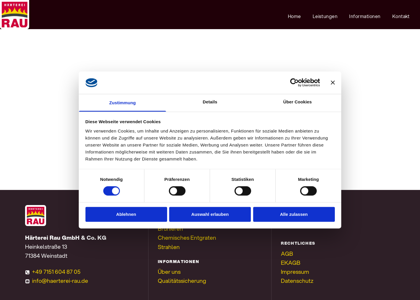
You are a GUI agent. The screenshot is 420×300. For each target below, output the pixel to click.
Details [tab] (210, 101)
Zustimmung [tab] (122, 102)
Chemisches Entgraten (187, 237)
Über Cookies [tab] (297, 101)
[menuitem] (294, 16)
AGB (287, 253)
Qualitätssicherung (182, 281)
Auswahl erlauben (210, 214)
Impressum (295, 272)
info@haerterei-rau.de (60, 281)
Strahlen (169, 247)
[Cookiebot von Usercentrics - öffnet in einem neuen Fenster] (294, 82)
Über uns (169, 272)
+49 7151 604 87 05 (56, 272)
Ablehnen (126, 214)
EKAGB (290, 263)
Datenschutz (297, 281)
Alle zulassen (294, 214)
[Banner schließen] (333, 83)
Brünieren (170, 228)
